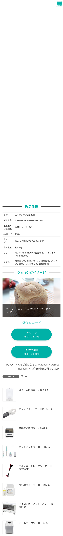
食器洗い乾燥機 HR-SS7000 (33, 428)
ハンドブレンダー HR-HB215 (34, 446)
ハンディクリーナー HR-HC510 (35, 409)
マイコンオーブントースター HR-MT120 (36, 505)
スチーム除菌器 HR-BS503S (34, 390)
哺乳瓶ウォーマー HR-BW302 (34, 484)
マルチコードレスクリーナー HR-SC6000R (36, 467)
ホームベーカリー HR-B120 (33, 522)
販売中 (24, 376)
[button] (31, 334)
